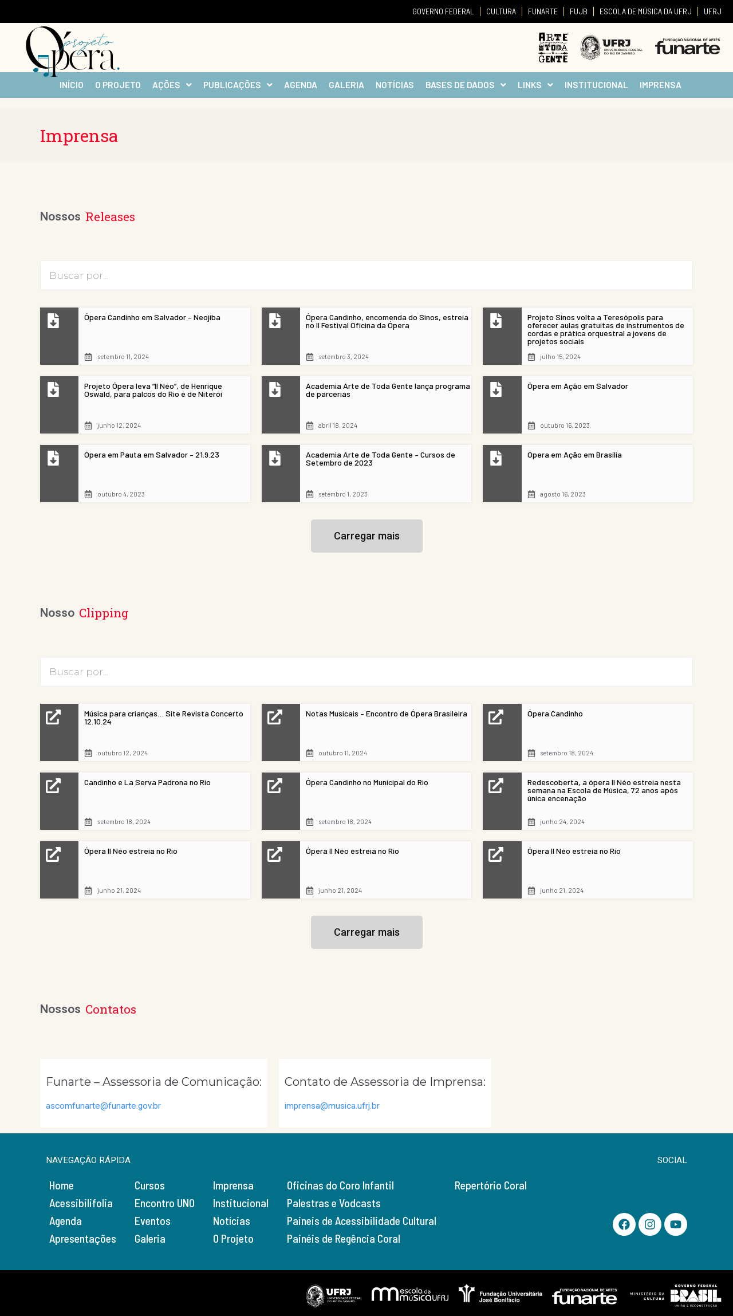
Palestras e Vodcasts (334, 1202)
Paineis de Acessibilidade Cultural (361, 1220)
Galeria (150, 1238)
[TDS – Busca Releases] (366, 275)
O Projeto (233, 1238)
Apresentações (82, 1238)
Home (61, 1185)
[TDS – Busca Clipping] (366, 672)
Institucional (241, 1202)
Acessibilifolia (81, 1202)
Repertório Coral (491, 1185)
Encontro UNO (165, 1202)
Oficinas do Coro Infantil (340, 1185)
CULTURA (501, 11)
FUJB (579, 11)
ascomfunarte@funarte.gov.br (103, 1106)
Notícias (231, 1220)
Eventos (153, 1220)
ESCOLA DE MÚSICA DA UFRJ (646, 11)
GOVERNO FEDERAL (443, 11)
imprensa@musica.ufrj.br (332, 1106)
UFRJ (713, 11)
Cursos (150, 1185)
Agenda (65, 1220)
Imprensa (233, 1185)
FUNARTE (543, 11)
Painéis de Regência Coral (343, 1238)
